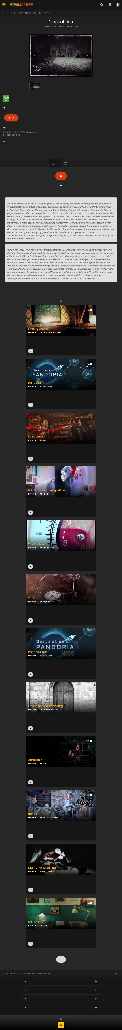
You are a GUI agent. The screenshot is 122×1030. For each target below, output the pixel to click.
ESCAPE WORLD (47, 871)
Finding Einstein (38, 329)
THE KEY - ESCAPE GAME (51, 332)
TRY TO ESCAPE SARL (68, 26)
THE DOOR (45, 494)
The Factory (36, 544)
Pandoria (34, 382)
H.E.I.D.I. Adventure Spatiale (46, 490)
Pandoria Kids (37, 652)
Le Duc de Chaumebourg (45, 706)
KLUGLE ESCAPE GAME (50, 817)
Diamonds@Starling (42, 867)
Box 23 (32, 814)
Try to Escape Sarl (27, 13)
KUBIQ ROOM (46, 601)
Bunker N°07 (36, 921)
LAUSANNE (48, 26)
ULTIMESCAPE (46, 386)
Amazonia (35, 760)
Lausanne (11, 13)
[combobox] (110, 5)
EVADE (43, 440)
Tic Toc (33, 598)
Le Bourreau (36, 436)
